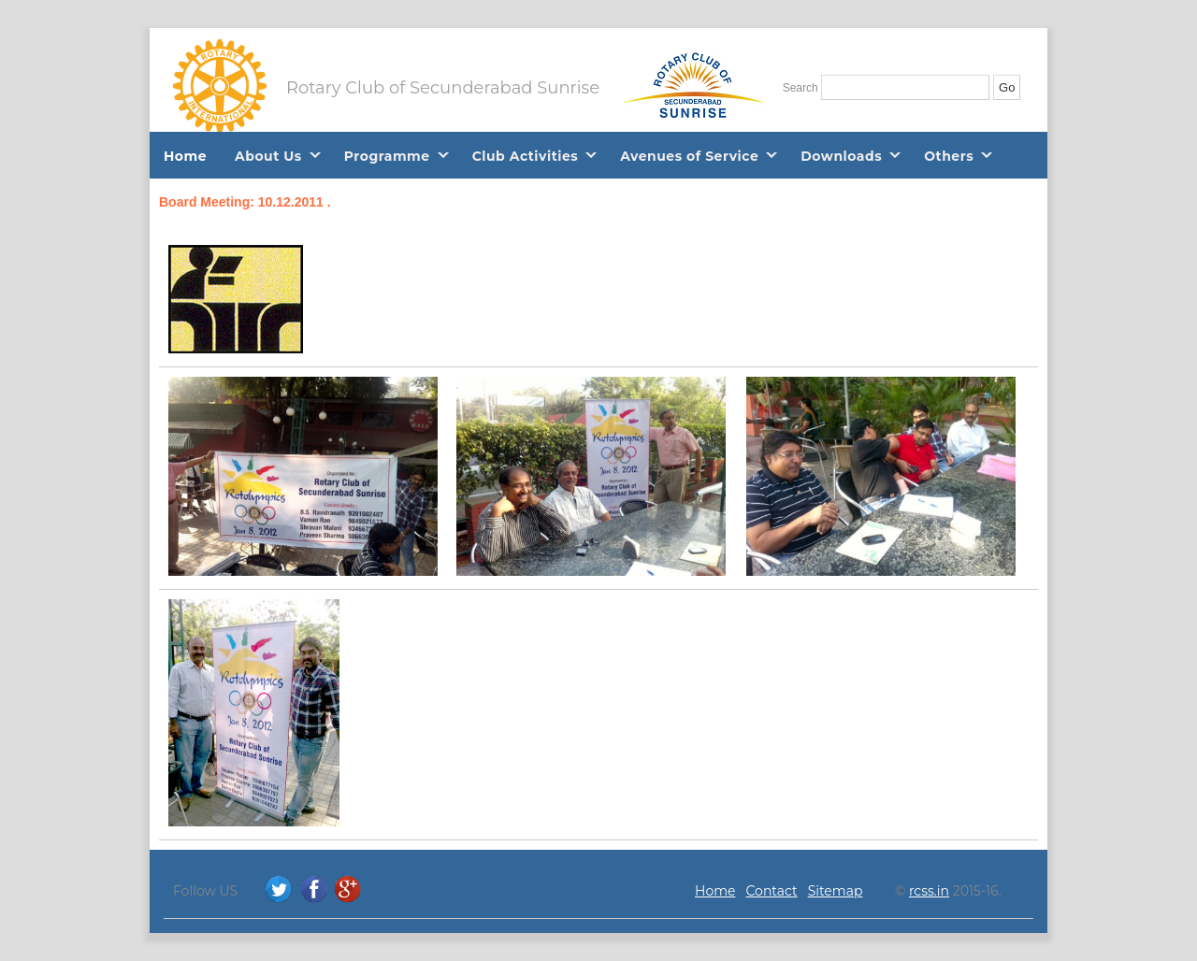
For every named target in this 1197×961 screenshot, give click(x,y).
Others (948, 156)
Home (185, 156)
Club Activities (525, 156)
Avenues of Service (689, 156)
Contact (772, 890)
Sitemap (835, 890)
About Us (268, 156)
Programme (387, 156)
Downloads (841, 156)
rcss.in (929, 890)
